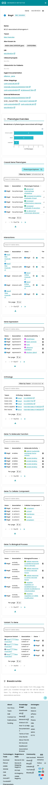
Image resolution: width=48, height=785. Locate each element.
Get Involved (31, 757)
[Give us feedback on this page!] (45, 698)
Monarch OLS (19, 760)
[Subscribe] (40, 768)
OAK (4, 772)
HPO (32, 717)
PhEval (5, 763)
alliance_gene (9, 76)
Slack (29, 760)
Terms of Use (24, 734)
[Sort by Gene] (10, 186)
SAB (8, 714)
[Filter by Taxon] (31, 174)
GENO (33, 729)
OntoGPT (6, 778)
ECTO (33, 735)
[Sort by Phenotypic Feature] (40, 186)
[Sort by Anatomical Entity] (39, 336)
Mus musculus (9, 37)
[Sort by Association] (22, 186)
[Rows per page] (19, 218)
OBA (32, 723)
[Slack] (43, 768)
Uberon (33, 711)
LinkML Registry (18, 777)
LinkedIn (30, 767)
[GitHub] (43, 771)
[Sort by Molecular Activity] (39, 448)
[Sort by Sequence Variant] (19, 636)
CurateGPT (7, 781)
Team (9, 711)
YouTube (30, 770)
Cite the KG (23, 737)
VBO (32, 726)
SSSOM (5, 769)
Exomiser (6, 760)
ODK (4, 775)
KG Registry (19, 773)
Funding (10, 723)
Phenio (33, 720)
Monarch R (24, 719)
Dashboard (23, 746)
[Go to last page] (24, 222)
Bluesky (30, 773)
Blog (28, 764)
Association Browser (23, 750)
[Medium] (39, 771)
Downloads (23, 710)
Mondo (33, 708)
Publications (11, 720)
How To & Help (24, 726)
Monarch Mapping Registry (18, 765)
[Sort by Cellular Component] (41, 505)
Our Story (10, 708)
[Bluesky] (41, 778)
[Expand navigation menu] (45, 2)
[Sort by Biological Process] (39, 558)
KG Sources (23, 743)
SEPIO (33, 732)
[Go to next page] (21, 222)
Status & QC (23, 723)
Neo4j (22, 716)
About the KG (24, 740)
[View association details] (36, 258)
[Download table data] (15, 226)
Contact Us (11, 717)
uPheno (33, 714)
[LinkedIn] (40, 774)
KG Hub (17, 770)
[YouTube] (42, 774)
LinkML (5, 766)
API (21, 713)
